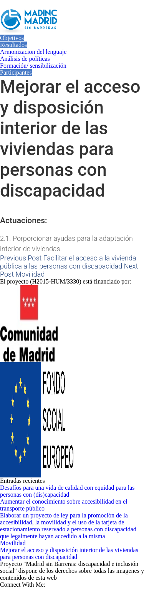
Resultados (13, 45)
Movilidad (13, 543)
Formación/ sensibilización (33, 65)
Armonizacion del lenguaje (33, 51)
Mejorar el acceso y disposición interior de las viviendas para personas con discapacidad (69, 553)
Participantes (16, 72)
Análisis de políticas (25, 58)
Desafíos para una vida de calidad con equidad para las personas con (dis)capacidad (67, 491)
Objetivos (12, 38)
